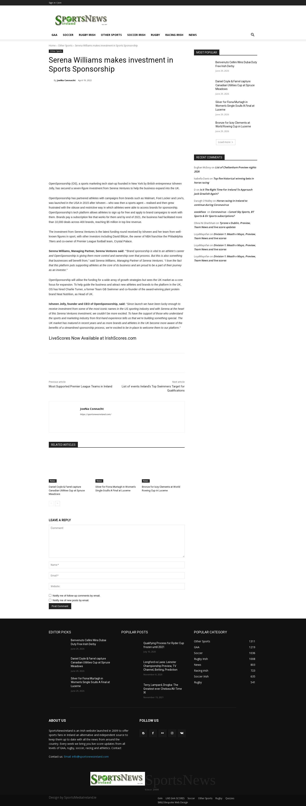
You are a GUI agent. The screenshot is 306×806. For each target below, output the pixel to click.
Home (52, 45)
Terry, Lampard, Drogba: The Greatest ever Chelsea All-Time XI (162, 688)
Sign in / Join (55, 2)
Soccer (68, 35)
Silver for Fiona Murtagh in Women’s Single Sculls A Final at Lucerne (234, 105)
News (193, 35)
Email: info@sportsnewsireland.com (86, 756)
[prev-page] (51, 503)
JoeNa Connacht (66, 80)
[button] (252, 35)
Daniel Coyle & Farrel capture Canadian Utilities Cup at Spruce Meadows (67, 490)
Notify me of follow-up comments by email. (76, 595)
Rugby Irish (87, 35)
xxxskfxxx (200, 212)
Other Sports (111, 35)
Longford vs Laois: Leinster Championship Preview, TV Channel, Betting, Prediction (160, 665)
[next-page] (57, 503)
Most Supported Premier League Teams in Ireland (80, 386)
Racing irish (174, 35)
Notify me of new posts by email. (71, 600)
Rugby (155, 35)
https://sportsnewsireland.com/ (95, 414)
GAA (54, 35)
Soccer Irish (136, 35)
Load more (225, 142)
